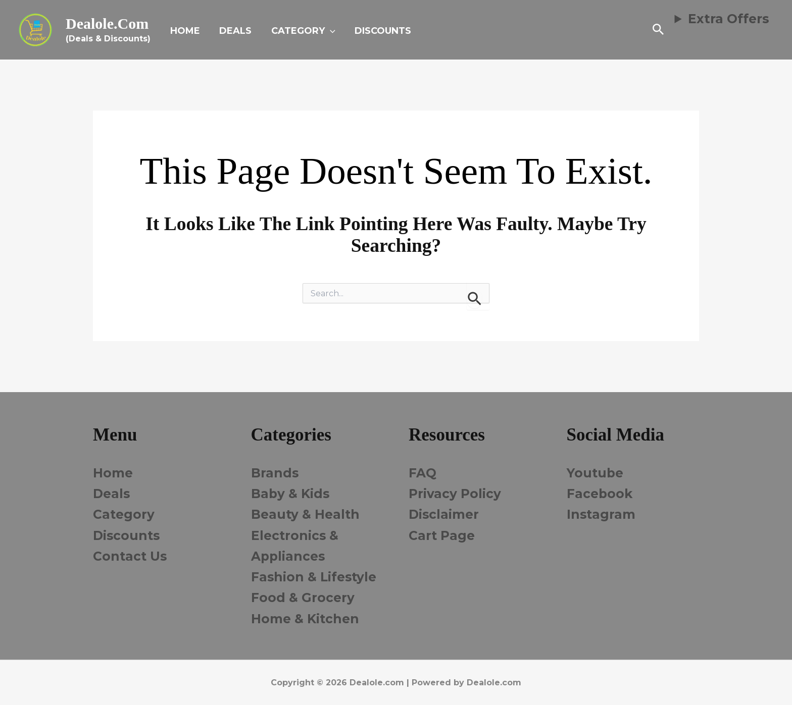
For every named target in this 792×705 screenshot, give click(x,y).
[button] (327, 30)
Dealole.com (107, 23)
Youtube (595, 472)
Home (113, 472)
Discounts (127, 535)
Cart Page (442, 535)
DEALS (234, 30)
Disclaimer (444, 514)
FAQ (422, 472)
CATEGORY (300, 30)
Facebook (600, 493)
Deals (112, 493)
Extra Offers (728, 18)
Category (124, 514)
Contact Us (130, 556)
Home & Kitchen (305, 618)
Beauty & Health (306, 514)
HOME (185, 30)
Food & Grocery (303, 597)
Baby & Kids (290, 493)
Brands (275, 472)
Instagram (601, 514)
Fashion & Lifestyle (314, 576)
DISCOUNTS (379, 30)
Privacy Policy (455, 493)
